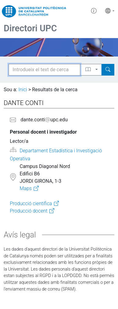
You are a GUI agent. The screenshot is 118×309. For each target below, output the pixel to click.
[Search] (107, 70)
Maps (26, 188)
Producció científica (31, 203)
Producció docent (29, 211)
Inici (22, 89)
